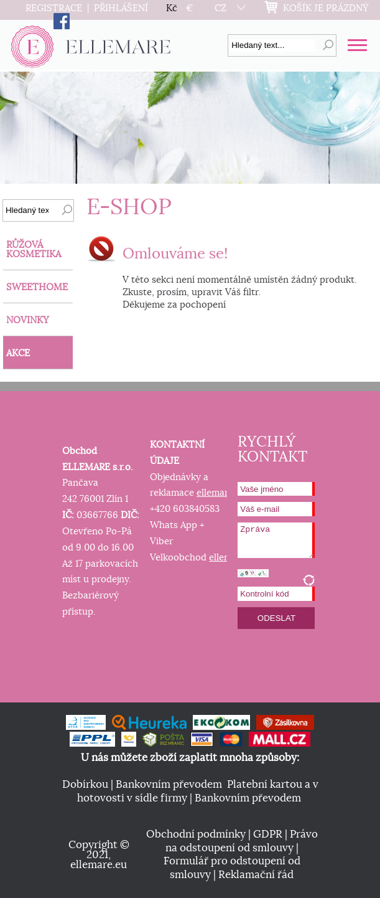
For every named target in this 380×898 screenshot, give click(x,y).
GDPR (267, 834)
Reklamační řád (256, 875)
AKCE (18, 353)
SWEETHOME (37, 287)
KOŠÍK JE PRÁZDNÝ (326, 8)
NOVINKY (27, 320)
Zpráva (276, 540)
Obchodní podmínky (196, 834)
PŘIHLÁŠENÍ (121, 8)
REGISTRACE (53, 8)
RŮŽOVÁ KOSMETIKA (33, 249)
